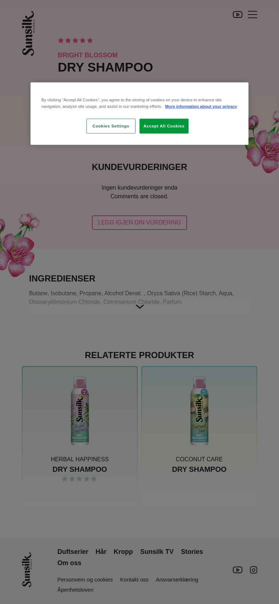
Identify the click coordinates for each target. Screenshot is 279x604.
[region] (139, 113)
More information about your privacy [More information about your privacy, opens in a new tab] (201, 106)
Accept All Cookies (164, 125)
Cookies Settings (110, 125)
